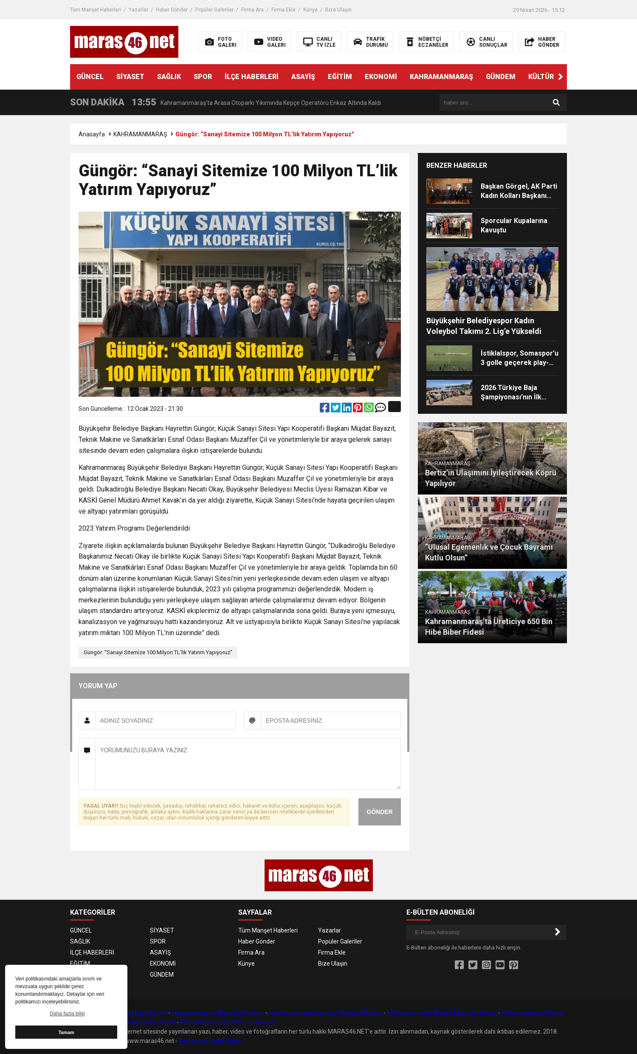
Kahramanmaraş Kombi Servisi (134, 1022)
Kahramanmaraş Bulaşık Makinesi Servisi (442, 1012)
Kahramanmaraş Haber (210, 1040)
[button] (560, 77)
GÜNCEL (90, 77)
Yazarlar (138, 10)
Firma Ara (252, 10)
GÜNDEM (501, 77)
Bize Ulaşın (338, 10)
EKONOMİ (381, 77)
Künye (310, 10)
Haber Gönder (172, 10)
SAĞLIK (169, 77)
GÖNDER (379, 811)
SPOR (203, 77)
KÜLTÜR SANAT (553, 77)
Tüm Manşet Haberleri (95, 10)
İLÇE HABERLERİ (252, 77)
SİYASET (130, 77)
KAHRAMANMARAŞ (441, 77)
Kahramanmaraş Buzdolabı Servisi (218, 1012)
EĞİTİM (340, 77)
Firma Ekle (283, 10)
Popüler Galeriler (214, 10)
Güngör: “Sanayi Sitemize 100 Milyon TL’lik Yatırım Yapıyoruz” (158, 652)
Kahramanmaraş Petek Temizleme (227, 1022)
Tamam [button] (66, 1032)
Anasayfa (92, 134)
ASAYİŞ (303, 77)
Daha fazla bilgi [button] (67, 1014)
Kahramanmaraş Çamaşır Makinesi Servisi (325, 1012)
